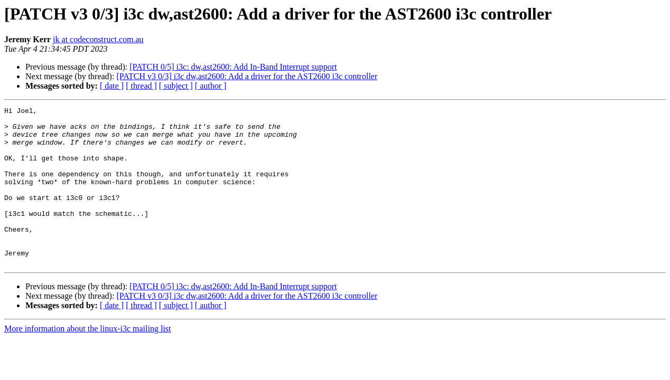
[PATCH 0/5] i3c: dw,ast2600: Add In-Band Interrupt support (233, 66)
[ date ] (112, 85)
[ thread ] (141, 85)
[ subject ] (176, 85)
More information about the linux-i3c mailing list (87, 360)
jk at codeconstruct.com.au (98, 39)
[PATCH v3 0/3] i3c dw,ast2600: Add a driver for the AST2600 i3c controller (246, 76)
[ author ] (211, 85)
